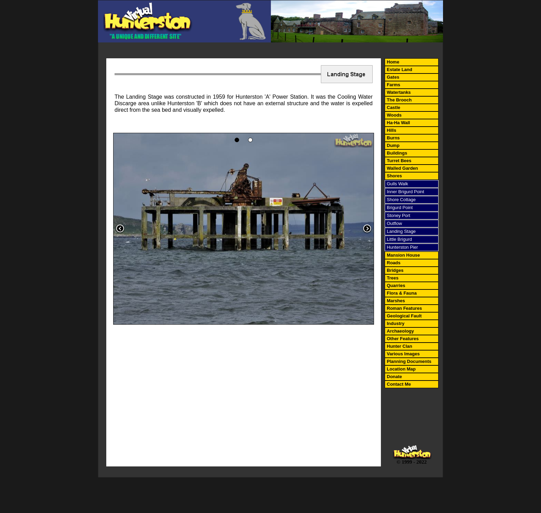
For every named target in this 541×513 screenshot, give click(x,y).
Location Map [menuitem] (401, 369)
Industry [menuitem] (395, 323)
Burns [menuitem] (393, 137)
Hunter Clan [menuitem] (399, 346)
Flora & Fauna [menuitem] (402, 293)
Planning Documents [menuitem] (409, 361)
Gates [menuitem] (393, 77)
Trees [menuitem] (393, 277)
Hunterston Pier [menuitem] (402, 247)
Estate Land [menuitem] (399, 69)
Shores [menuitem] (394, 175)
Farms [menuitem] (393, 84)
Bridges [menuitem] (395, 270)
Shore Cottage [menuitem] (401, 199)
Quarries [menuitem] (396, 285)
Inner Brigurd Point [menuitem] (405, 191)
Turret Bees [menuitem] (399, 160)
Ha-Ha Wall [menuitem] (398, 122)
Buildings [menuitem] (397, 153)
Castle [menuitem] (393, 107)
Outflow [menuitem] (394, 223)
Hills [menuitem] (391, 130)
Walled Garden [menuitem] (402, 168)
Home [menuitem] (393, 62)
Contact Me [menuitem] (399, 384)
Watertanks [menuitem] (399, 92)
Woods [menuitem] (394, 115)
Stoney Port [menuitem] (398, 215)
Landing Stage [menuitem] (401, 231)
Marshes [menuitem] (396, 300)
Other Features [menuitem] (403, 338)
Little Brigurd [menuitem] (399, 239)
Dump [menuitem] (393, 145)
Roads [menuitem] (394, 262)
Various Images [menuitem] (403, 353)
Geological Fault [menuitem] (404, 315)
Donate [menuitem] (394, 376)
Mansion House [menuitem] (403, 255)
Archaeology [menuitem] (400, 331)
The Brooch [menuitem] (399, 99)
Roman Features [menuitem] (404, 308)
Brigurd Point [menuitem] (400, 207)
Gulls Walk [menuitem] (397, 183)
